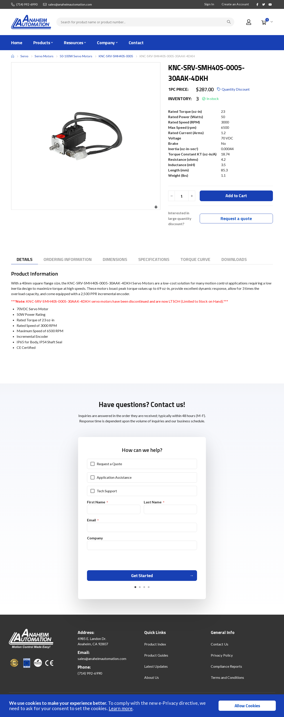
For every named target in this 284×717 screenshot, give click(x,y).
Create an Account (235, 4)
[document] (142, 705)
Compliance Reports (226, 669)
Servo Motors (44, 56)
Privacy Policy (222, 657)
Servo (24, 56)
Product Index (155, 646)
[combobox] (145, 22)
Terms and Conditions (227, 680)
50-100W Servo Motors (76, 56)
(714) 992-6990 (26, 4)
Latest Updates (156, 669)
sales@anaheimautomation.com (70, 4)
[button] (156, 207)
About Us (151, 680)
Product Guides (156, 657)
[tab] (24, 260)
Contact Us (219, 646)
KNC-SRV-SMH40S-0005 (116, 56)
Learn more (120, 708)
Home (12, 56)
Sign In (209, 4)
